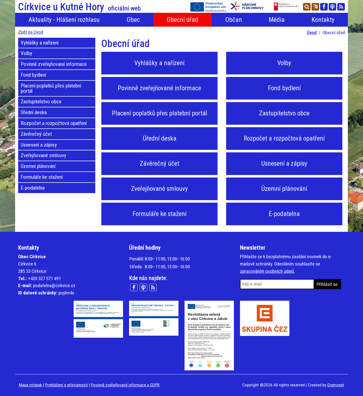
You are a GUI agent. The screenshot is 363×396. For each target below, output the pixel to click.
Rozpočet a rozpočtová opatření (54, 123)
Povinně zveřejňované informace (54, 64)
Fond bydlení (33, 75)
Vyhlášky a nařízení (39, 43)
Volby (26, 53)
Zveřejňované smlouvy (43, 155)
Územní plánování (38, 166)
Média (277, 19)
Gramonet (335, 384)
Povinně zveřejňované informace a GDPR (125, 384)
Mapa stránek (30, 384)
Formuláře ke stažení (42, 177)
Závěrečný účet (36, 134)
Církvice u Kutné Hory (79, 7)
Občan (233, 19)
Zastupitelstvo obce (41, 102)
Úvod (312, 32)
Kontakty (323, 19)
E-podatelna (33, 188)
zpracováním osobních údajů (267, 271)
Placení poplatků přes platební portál (51, 88)
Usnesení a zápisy (39, 145)
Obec (133, 19)
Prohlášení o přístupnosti (66, 384)
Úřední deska (34, 112)
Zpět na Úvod (30, 32)
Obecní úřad (182, 19)
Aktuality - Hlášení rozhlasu (64, 19)
